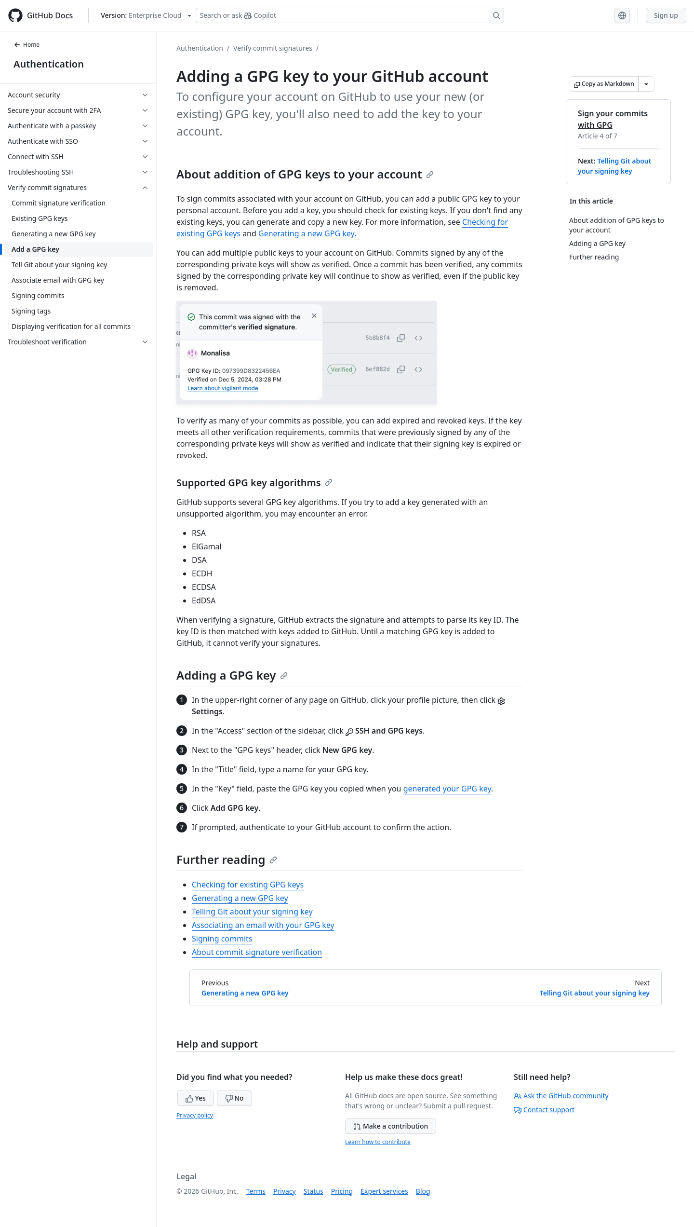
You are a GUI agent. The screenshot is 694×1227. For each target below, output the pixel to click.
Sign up (666, 15)
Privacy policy (194, 1115)
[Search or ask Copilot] (350, 15)
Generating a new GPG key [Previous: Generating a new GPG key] (245, 992)
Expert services (384, 1191)
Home (26, 45)
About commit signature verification (257, 952)
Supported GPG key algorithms (254, 482)
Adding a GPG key (232, 675)
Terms (256, 1191)
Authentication (48, 63)
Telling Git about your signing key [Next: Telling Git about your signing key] (595, 992)
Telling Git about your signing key (252, 911)
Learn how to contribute (378, 1142)
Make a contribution (390, 1126)
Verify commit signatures (272, 48)
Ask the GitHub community (561, 1095)
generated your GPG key (447, 788)
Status (313, 1191)
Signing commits (222, 938)
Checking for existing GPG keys (248, 884)
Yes (196, 1098)
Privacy (284, 1191)
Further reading (226, 859)
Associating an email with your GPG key (263, 925)
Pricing (342, 1191)
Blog (423, 1191)
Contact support (544, 1109)
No (234, 1098)
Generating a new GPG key (306, 233)
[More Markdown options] (646, 84)
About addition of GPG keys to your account (305, 174)
